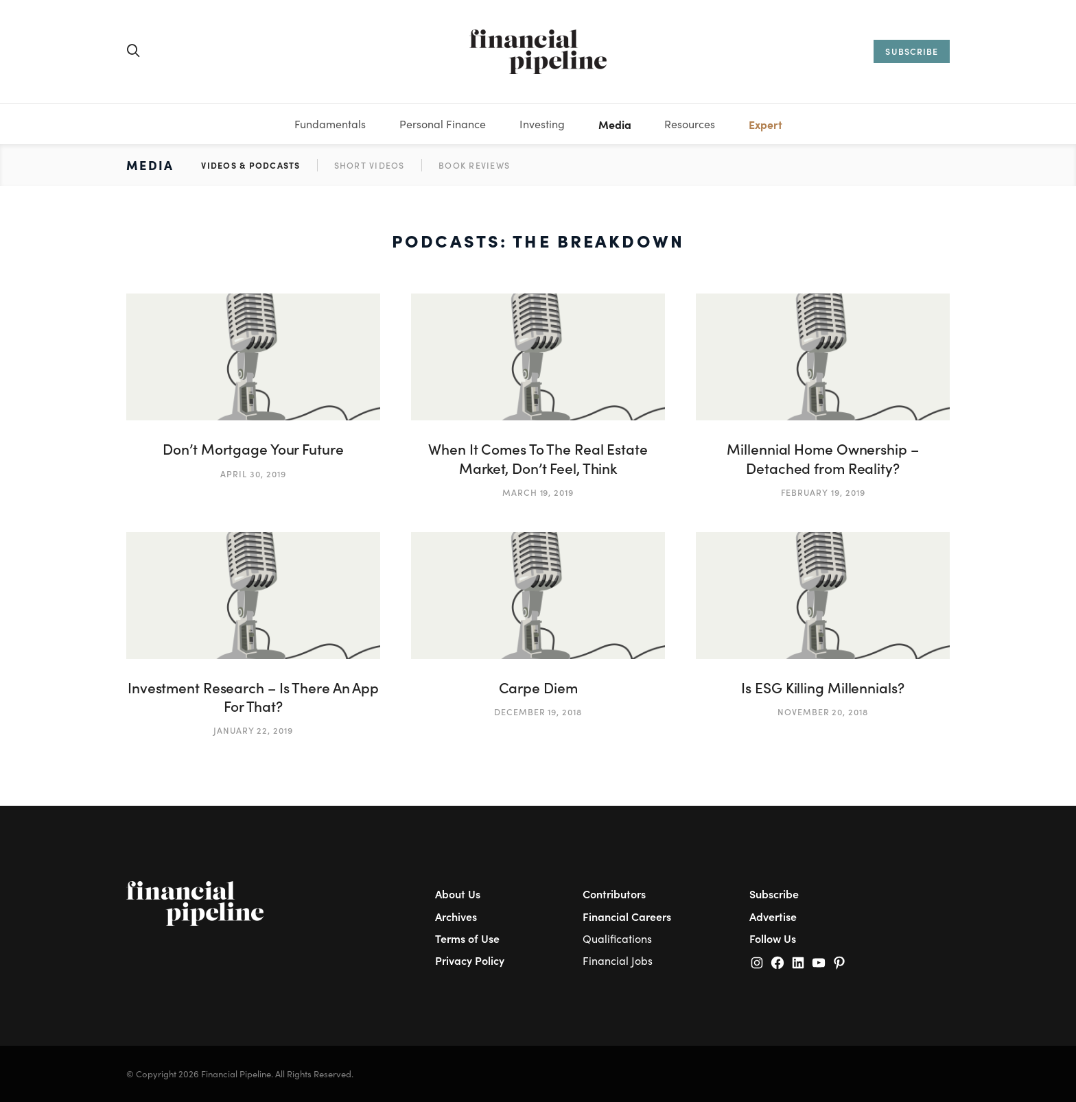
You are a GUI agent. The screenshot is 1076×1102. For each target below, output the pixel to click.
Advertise (773, 916)
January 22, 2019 (253, 730)
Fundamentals (330, 124)
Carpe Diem (538, 687)
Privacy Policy (469, 960)
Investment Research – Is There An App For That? (253, 697)
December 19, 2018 (538, 711)
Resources (689, 124)
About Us (457, 893)
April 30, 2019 (252, 473)
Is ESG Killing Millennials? (822, 687)
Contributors (614, 893)
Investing (542, 124)
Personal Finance (442, 124)
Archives (456, 916)
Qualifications (617, 938)
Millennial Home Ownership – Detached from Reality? (822, 458)
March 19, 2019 (538, 492)
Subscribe (774, 893)
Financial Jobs (618, 960)
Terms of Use (467, 938)
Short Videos (369, 165)
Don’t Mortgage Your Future (253, 449)
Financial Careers (627, 916)
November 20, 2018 (822, 711)
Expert (765, 124)
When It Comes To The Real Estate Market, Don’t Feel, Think (538, 458)
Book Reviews (474, 165)
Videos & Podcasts (250, 165)
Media (614, 124)
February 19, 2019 (823, 492)
